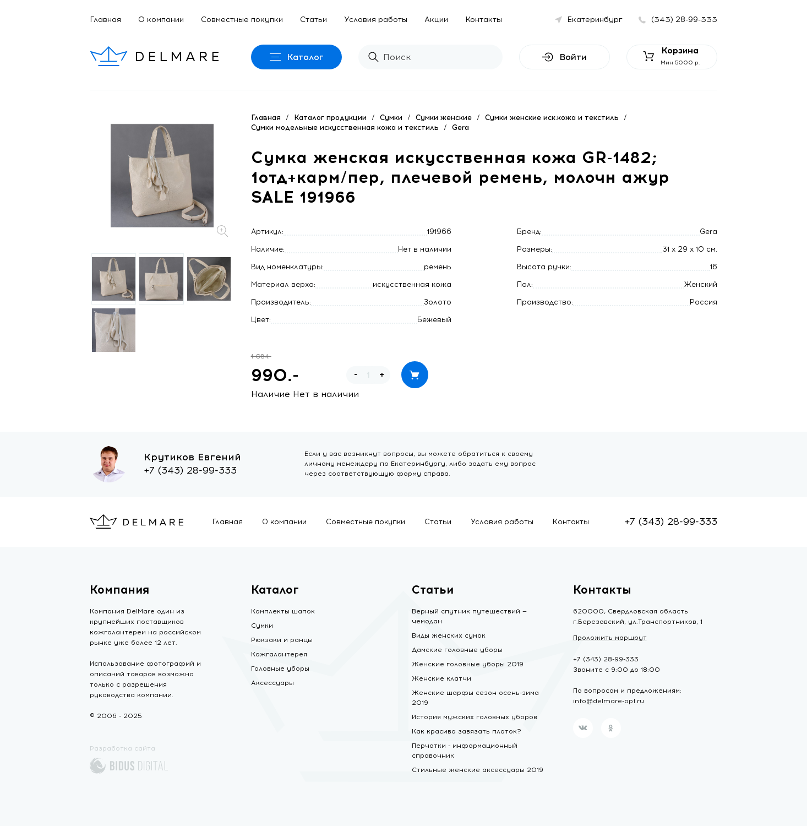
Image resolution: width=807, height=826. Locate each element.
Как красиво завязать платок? (466, 731)
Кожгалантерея (279, 654)
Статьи (313, 19)
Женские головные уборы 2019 (468, 664)
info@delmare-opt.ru (608, 701)
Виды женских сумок (449, 635)
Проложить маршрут (610, 638)
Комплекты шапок (283, 611)
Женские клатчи (441, 678)
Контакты (483, 19)
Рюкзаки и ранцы (282, 640)
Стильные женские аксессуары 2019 (477, 770)
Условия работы (375, 19)
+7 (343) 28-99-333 (190, 470)
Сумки (391, 117)
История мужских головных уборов (474, 717)
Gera (460, 127)
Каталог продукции (330, 117)
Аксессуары (272, 683)
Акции (436, 19)
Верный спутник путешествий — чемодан (469, 616)
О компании (161, 19)
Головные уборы (280, 668)
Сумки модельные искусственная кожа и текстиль (345, 127)
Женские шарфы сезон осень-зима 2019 (475, 698)
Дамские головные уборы (457, 650)
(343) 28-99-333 (684, 19)
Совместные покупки (242, 19)
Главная (105, 19)
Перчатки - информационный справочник (464, 750)
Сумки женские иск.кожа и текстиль (552, 117)
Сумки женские (444, 117)
